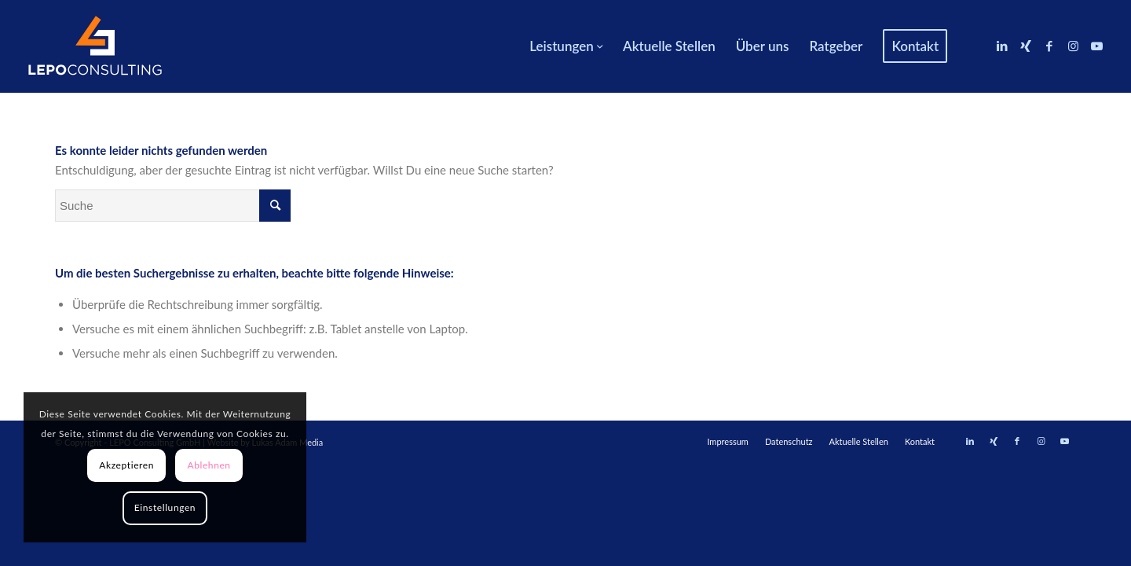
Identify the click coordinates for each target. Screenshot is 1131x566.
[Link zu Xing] (1026, 45)
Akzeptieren (126, 465)
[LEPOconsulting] (95, 46)
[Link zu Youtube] (1096, 45)
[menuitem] (566, 46)
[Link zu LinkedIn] (1002, 45)
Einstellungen (165, 507)
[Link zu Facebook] (1049, 45)
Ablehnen (208, 465)
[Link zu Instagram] (1073, 45)
